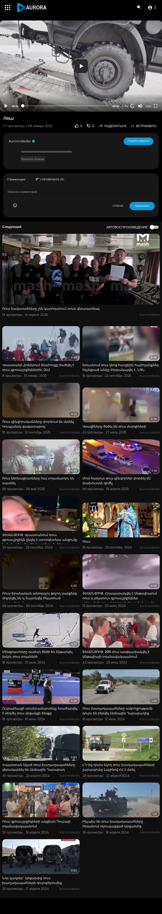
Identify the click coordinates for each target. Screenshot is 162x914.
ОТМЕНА (118, 206)
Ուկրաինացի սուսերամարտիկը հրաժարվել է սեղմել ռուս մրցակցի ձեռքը (39, 710)
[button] (151, 7)
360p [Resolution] (148, 106)
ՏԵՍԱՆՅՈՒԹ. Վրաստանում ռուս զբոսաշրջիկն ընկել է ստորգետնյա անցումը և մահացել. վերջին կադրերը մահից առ (39, 540)
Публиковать (142, 206)
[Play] (6, 106)
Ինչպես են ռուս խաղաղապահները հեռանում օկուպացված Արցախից (112, 823)
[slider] (65, 105)
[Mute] (140, 106)
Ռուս (86, 541)
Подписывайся (138, 141)
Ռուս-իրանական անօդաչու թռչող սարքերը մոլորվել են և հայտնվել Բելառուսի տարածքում (39, 598)
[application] (81, 66)
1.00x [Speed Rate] (125, 106)
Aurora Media (22, 141)
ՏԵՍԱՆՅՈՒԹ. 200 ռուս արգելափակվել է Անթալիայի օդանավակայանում (116, 654)
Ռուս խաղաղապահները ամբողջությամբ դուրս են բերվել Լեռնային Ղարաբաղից (117, 710)
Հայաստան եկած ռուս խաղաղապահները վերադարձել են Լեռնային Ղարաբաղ (38, 767)
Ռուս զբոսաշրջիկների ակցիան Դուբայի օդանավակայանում (36, 823)
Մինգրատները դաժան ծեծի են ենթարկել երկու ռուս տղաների (37, 654)
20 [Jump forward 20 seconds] (133, 106)
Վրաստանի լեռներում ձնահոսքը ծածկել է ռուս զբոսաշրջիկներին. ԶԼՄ (38, 367)
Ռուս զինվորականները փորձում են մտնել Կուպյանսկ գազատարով (38, 424)
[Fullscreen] (155, 106)
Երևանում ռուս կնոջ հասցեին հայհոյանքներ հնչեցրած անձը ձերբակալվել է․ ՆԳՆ (120, 367)
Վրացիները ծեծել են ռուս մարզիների (114, 426)
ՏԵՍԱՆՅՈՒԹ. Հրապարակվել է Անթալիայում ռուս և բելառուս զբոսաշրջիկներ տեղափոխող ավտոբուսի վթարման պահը (119, 598)
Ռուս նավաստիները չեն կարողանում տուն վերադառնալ (51, 308)
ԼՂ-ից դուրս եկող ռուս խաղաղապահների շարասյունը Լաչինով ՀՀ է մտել (118, 767)
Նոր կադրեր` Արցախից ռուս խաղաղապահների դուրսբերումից (32, 880)
